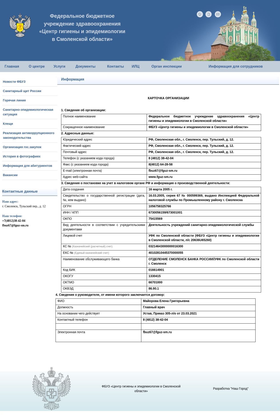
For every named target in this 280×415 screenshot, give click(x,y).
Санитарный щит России (22, 91)
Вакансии (10, 175)
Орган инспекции (166, 66)
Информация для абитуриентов (27, 165)
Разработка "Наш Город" (230, 388)
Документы (86, 66)
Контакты (115, 66)
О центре (37, 66)
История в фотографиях (21, 156)
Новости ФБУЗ (14, 81)
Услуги (59, 66)
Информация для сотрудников (236, 66)
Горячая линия (14, 100)
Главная (12, 66)
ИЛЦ (135, 66)
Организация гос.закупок (22, 147)
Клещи (8, 123)
